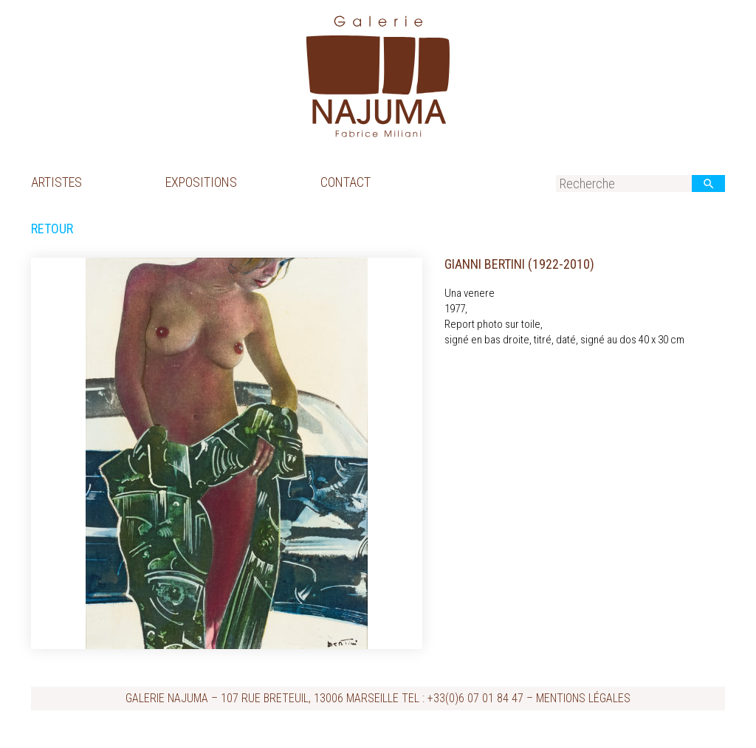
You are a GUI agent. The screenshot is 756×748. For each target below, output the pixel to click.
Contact (345, 182)
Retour (52, 229)
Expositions (201, 182)
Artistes (56, 182)
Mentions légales (583, 698)
